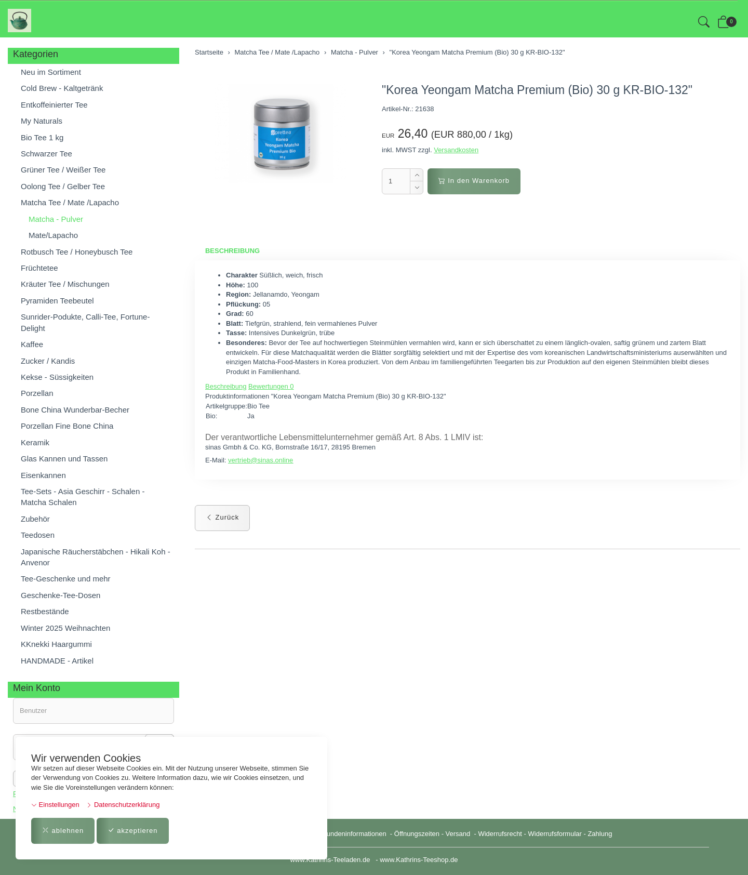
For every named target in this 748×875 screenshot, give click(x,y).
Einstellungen (55, 804)
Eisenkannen (43, 475)
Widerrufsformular (555, 834)
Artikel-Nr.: (397, 109)
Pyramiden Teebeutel (57, 300)
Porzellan (37, 393)
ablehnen (63, 830)
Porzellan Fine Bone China (67, 425)
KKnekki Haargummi (56, 644)
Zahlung (599, 834)
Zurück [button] (222, 517)
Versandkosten (456, 150)
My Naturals (41, 120)
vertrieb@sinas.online (260, 460)
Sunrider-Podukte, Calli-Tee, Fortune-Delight (85, 322)
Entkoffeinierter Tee (54, 104)
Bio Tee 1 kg (42, 137)
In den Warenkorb (474, 180)
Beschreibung (232, 251)
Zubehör (35, 518)
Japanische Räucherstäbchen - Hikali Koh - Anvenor (95, 557)
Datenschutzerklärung (122, 804)
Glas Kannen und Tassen (64, 458)
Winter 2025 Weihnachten (65, 628)
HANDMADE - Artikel (57, 660)
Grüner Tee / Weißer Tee (63, 169)
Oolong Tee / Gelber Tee (63, 186)
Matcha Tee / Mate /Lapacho (70, 202)
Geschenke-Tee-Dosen (60, 595)
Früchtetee (39, 267)
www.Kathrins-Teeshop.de (419, 860)
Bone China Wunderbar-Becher (75, 409)
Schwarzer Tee (46, 153)
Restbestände (45, 611)
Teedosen (38, 535)
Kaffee (32, 344)
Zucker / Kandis (48, 360)
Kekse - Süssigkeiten (57, 377)
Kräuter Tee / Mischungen (65, 284)
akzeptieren (133, 830)
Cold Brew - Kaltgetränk (62, 88)
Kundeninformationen (355, 834)
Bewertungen (270, 386)
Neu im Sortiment (51, 72)
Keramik (35, 442)
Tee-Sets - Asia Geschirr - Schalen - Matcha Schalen (82, 497)
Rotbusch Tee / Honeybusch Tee (76, 251)
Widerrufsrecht (500, 834)
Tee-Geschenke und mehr (66, 578)
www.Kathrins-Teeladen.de (330, 860)
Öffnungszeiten (416, 834)
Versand (458, 834)
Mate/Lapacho (53, 235)
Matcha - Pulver (56, 219)
